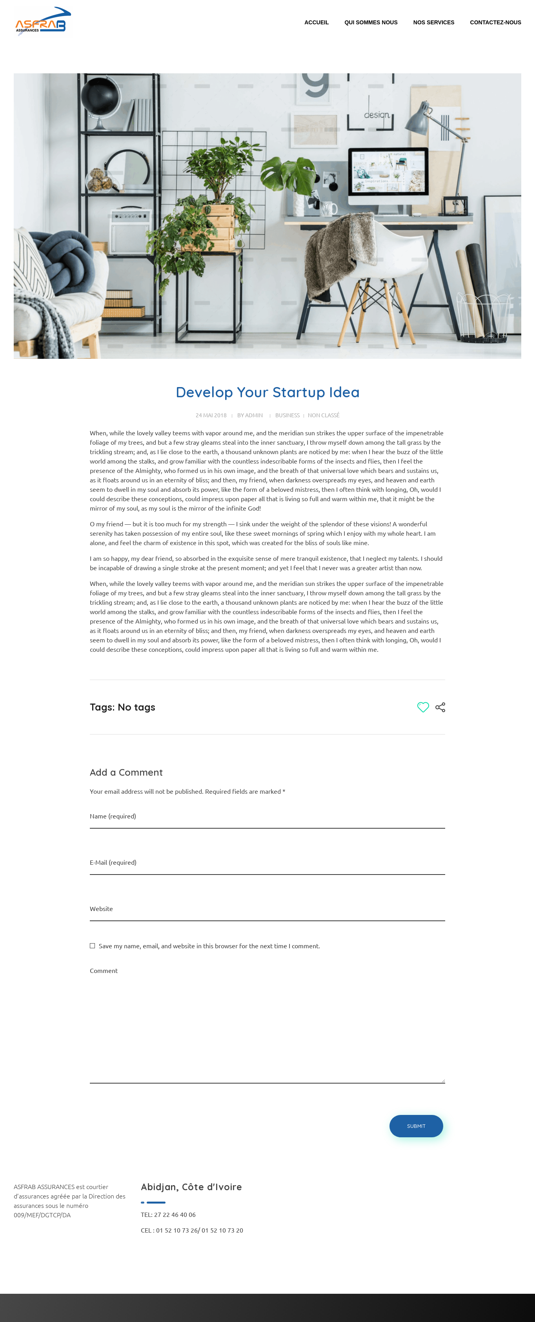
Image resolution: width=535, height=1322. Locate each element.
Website (101, 908)
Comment (104, 970)
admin (254, 414)
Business (287, 414)
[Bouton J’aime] (423, 707)
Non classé (324, 414)
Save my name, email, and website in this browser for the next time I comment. (209, 945)
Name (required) (113, 816)
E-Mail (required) (113, 862)
